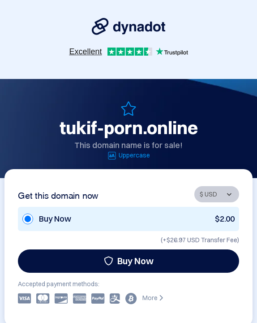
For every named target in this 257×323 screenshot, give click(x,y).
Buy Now (129, 260)
